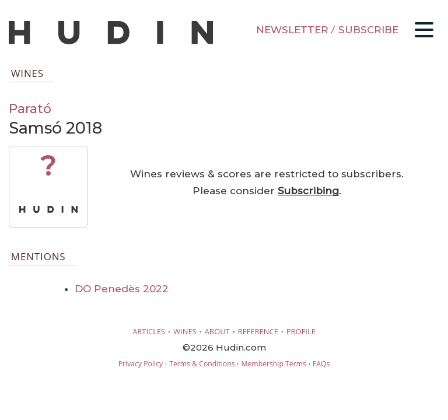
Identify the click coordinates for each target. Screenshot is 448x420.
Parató (30, 108)
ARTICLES (148, 331)
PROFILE (301, 331)
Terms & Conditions (202, 364)
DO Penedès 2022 (122, 289)
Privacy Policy (140, 364)
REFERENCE (258, 331)
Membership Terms (273, 364)
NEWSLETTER (292, 30)
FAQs (321, 364)
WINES (185, 331)
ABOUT (217, 331)
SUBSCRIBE (368, 30)
